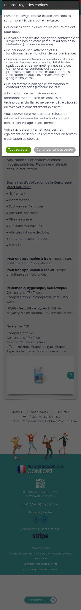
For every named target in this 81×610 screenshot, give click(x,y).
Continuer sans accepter (55, 149)
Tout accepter (18, 149)
